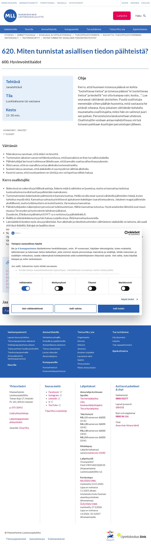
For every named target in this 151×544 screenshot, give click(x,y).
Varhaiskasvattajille (51, 337)
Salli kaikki (118, 308)
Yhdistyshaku (47, 3)
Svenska (135, 3)
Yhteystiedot (76, 3)
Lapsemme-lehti (84, 356)
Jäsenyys (81, 348)
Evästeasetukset (56, 538)
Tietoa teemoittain (51, 348)
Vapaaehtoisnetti (28, 3)
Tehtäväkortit (31, 38)
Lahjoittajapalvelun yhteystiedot (19, 420)
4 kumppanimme (27, 248)
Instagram (54, 395)
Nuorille (12, 364)
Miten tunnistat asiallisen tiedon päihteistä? (69, 38)
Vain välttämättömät (32, 308)
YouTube (53, 405)
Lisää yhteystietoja (18, 413)
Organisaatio (83, 337)
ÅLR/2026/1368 (88, 503)
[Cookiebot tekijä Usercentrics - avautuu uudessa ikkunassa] (127, 233)
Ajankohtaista (120, 350)
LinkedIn (53, 398)
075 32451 (17, 407)
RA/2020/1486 (88, 480)
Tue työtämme (120, 332)
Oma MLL (24, 427)
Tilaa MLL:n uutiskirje (56, 410)
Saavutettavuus (37, 538)
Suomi (125, 3)
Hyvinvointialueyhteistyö (54, 371)
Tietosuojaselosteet (16, 538)
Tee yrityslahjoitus (89, 408)
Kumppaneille (50, 362)
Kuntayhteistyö (50, 367)
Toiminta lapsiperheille (18, 352)
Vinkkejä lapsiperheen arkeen (21, 345)
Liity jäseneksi (118, 337)
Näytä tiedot (127, 299)
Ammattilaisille (26, 35)
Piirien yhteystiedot (86, 367)
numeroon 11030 (96, 452)
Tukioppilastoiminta (87, 35)
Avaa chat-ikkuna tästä (127, 425)
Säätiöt (80, 360)
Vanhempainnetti (17, 332)
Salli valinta (75, 308)
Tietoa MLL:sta (85, 332)
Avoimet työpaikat (85, 352)
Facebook (54, 392)
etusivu (9, 35)
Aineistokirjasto (50, 356)
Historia (81, 341)
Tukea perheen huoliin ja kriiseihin (23, 348)
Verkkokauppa (9, 3)
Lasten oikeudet (50, 352)
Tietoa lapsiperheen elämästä (21, 341)
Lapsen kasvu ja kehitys (18, 337)
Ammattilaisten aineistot (54, 345)
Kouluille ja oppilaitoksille (55, 35)
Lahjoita (122, 15)
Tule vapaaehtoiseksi (122, 345)
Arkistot (81, 345)
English (146, 3)
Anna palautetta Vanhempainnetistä (17, 357)
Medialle (62, 3)
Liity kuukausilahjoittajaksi (91, 403)
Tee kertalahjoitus (89, 398)
